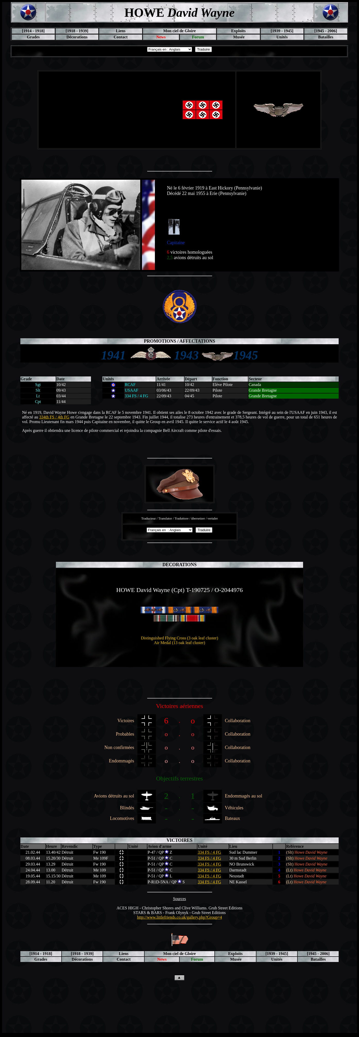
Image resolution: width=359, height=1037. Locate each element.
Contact (121, 37)
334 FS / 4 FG (209, 852)
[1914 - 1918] (33, 31)
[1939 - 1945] (282, 31)
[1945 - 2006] (325, 31)
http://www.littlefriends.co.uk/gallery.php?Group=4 (179, 917)
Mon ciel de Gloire (179, 31)
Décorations (77, 37)
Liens (120, 31)
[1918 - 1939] (77, 31)
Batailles (325, 37)
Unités (282, 37)
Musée (238, 37)
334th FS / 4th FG (54, 417)
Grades (33, 37)
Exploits (238, 31)
